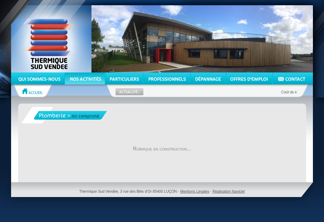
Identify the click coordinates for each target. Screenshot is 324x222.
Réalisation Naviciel (229, 191)
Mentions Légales (194, 191)
